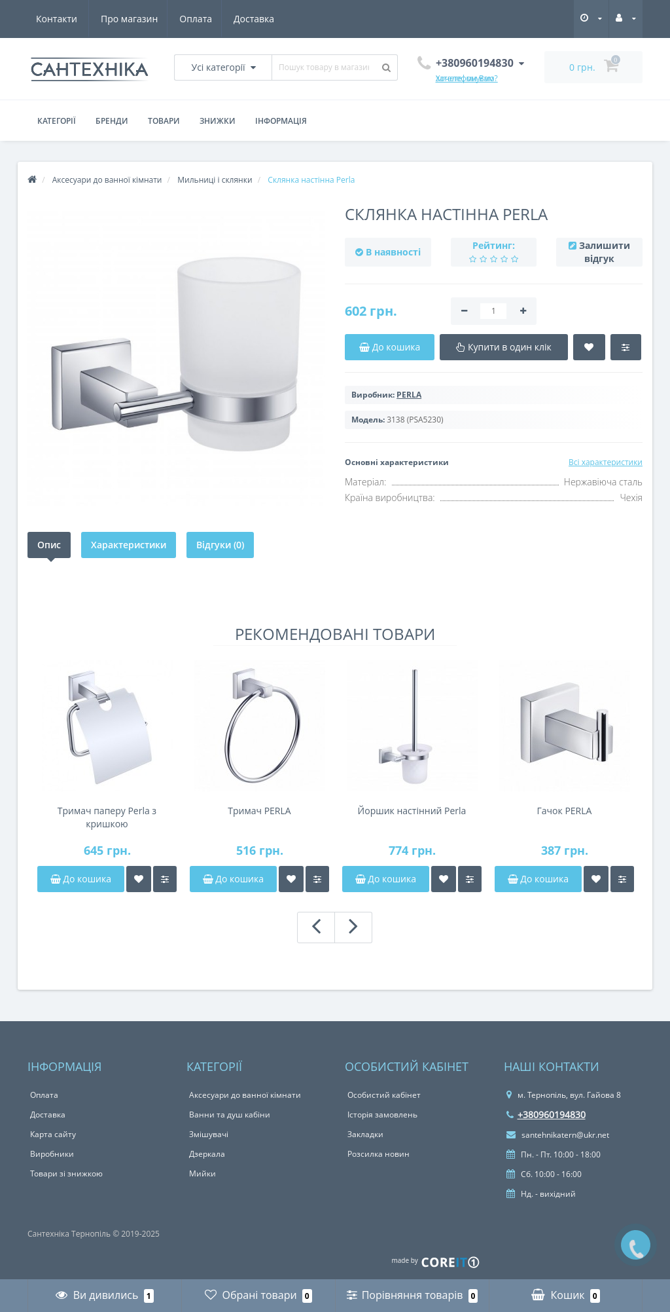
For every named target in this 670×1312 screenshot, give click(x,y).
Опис (49, 544)
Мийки (202, 1173)
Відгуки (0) (220, 544)
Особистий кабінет (384, 1094)
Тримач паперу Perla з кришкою (107, 817)
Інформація (281, 120)
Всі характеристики (606, 462)
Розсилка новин (378, 1153)
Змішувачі (208, 1134)
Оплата (132, 18)
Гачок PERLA (564, 810)
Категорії (56, 120)
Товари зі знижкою (66, 1173)
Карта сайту (53, 1134)
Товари (164, 120)
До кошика (80, 878)
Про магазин (64, 18)
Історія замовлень (382, 1114)
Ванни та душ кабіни (229, 1114)
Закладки (365, 1134)
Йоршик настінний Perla (412, 810)
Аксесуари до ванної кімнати (245, 1094)
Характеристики (128, 544)
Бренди (112, 120)
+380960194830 (546, 1114)
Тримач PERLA (259, 810)
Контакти (257, 18)
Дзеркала (207, 1153)
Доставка (193, 18)
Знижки (218, 120)
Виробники (52, 1153)
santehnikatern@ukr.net (557, 1134)
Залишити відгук (604, 252)
